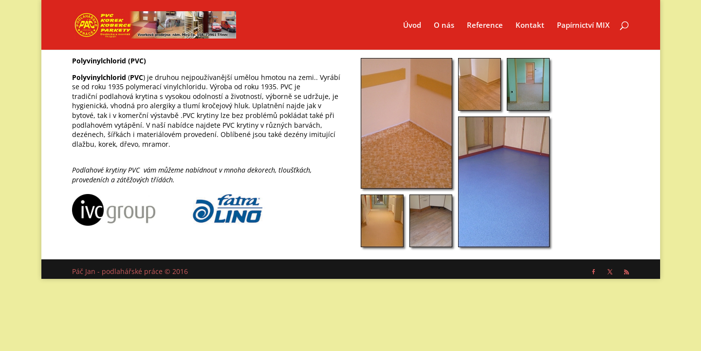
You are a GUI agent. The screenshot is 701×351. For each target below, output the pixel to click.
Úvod (412, 25)
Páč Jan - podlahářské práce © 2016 (130, 271)
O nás (444, 25)
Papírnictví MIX (583, 25)
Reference (485, 25)
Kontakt (530, 25)
